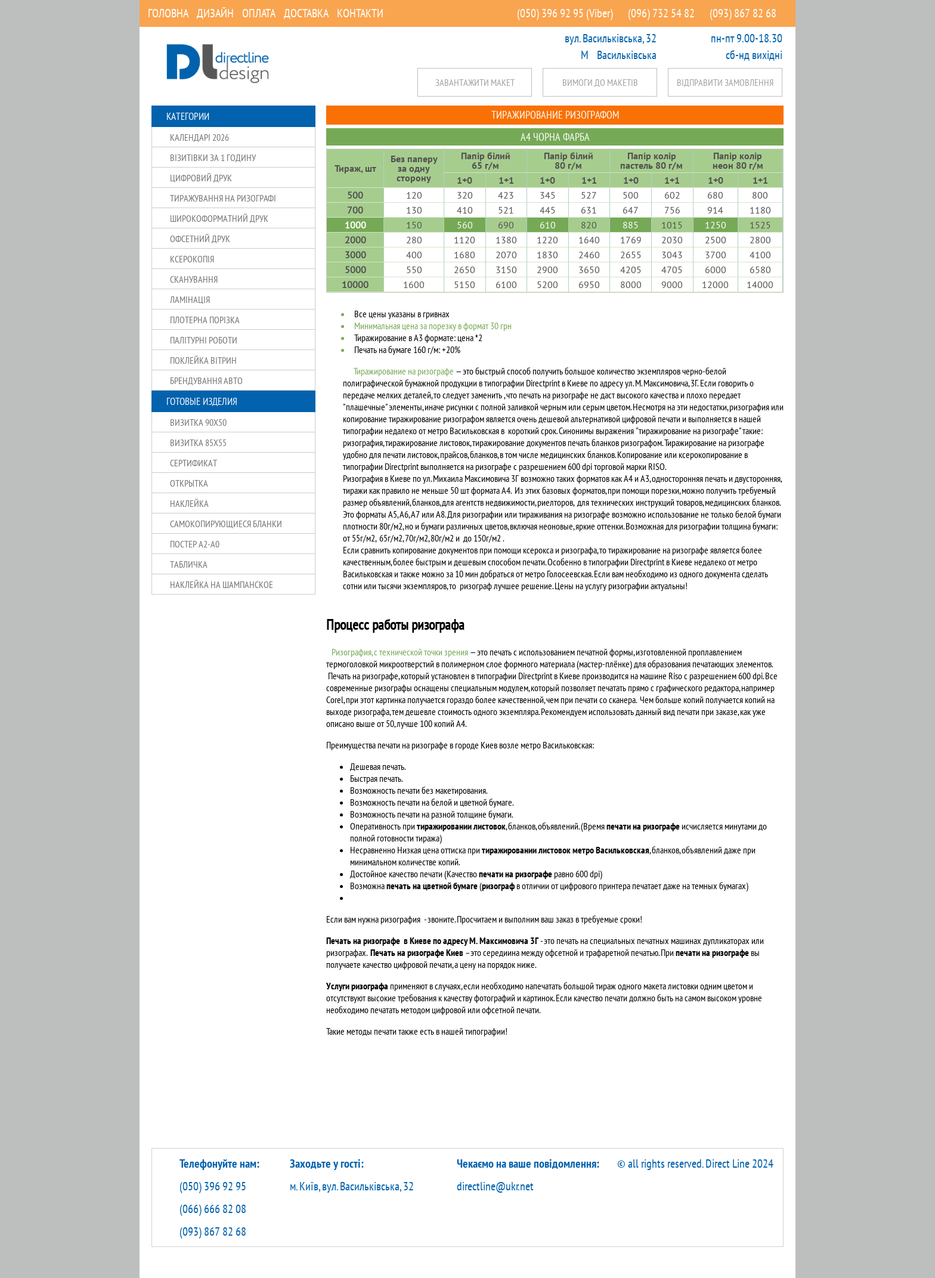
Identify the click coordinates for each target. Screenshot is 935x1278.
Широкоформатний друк (219, 218)
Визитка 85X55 (198, 442)
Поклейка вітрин (203, 360)
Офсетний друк (200, 239)
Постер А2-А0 (194, 544)
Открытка (189, 483)
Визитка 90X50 (198, 422)
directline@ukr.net (495, 1186)
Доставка (306, 13)
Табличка (189, 564)
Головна (168, 13)
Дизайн (215, 13)
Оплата (258, 13)
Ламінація (190, 299)
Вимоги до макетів (600, 82)
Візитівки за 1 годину (213, 157)
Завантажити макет (475, 82)
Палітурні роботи (203, 340)
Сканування (194, 279)
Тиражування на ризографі (223, 198)
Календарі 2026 (199, 137)
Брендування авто (206, 380)
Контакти (360, 13)
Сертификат (193, 463)
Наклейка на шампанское (221, 584)
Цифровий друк (201, 178)
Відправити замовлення (725, 82)
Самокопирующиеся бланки (226, 524)
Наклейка (189, 503)
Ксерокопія (192, 259)
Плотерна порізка (205, 320)
